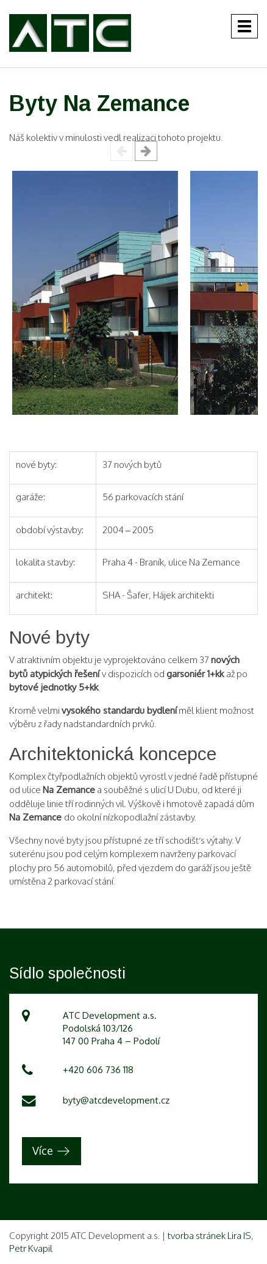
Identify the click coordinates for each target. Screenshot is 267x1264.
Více (42, 1150)
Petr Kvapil (30, 1248)
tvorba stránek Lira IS (209, 1235)
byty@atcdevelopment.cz (116, 1100)
